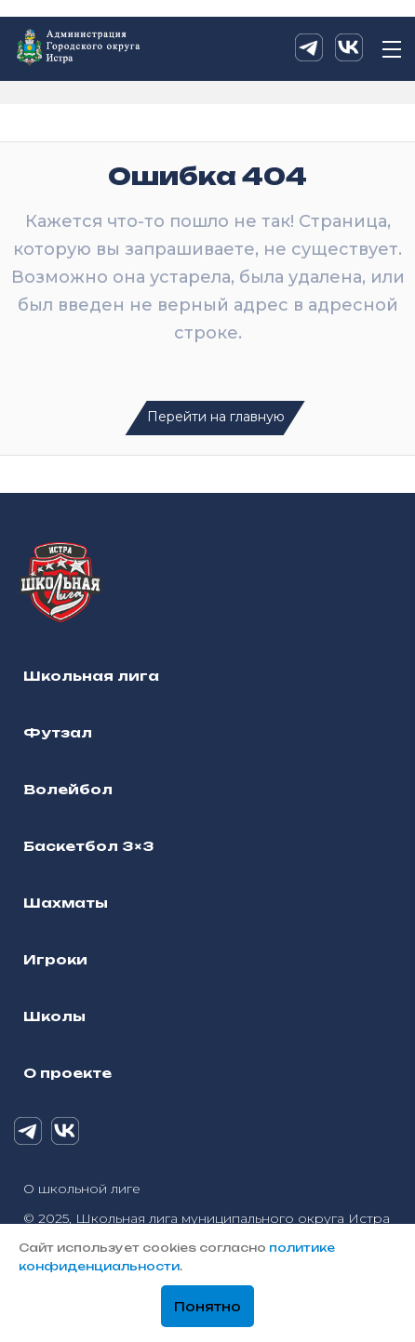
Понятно (207, 1306)
